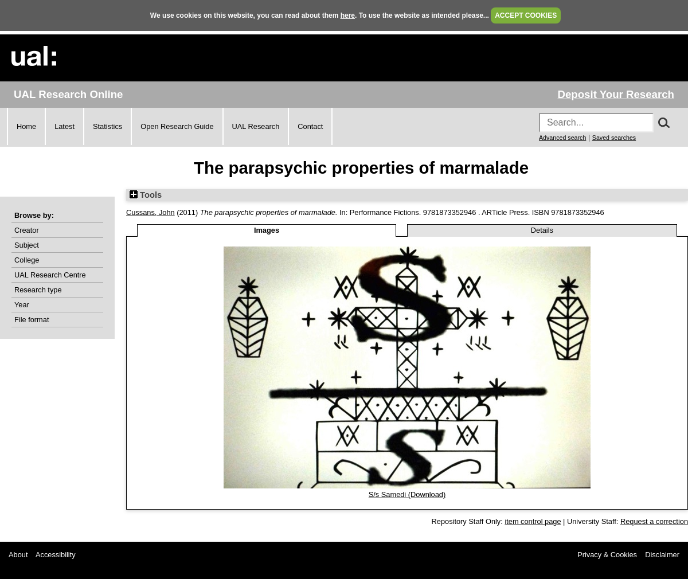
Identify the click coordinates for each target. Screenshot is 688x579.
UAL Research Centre (50, 275)
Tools (146, 194)
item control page (533, 521)
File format (31, 319)
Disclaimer (662, 554)
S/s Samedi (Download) (407, 494)
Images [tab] (266, 230)
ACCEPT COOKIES (526, 15)
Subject (26, 245)
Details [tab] (542, 230)
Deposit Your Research (615, 94)
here (348, 15)
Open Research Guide (176, 126)
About (18, 554)
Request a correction (654, 521)
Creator (26, 230)
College (26, 260)
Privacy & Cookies (607, 554)
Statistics (107, 126)
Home (26, 126)
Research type (38, 289)
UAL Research (256, 126)
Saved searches (614, 137)
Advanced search (562, 137)
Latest (64, 126)
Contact (310, 126)
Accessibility (56, 554)
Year (21, 304)
